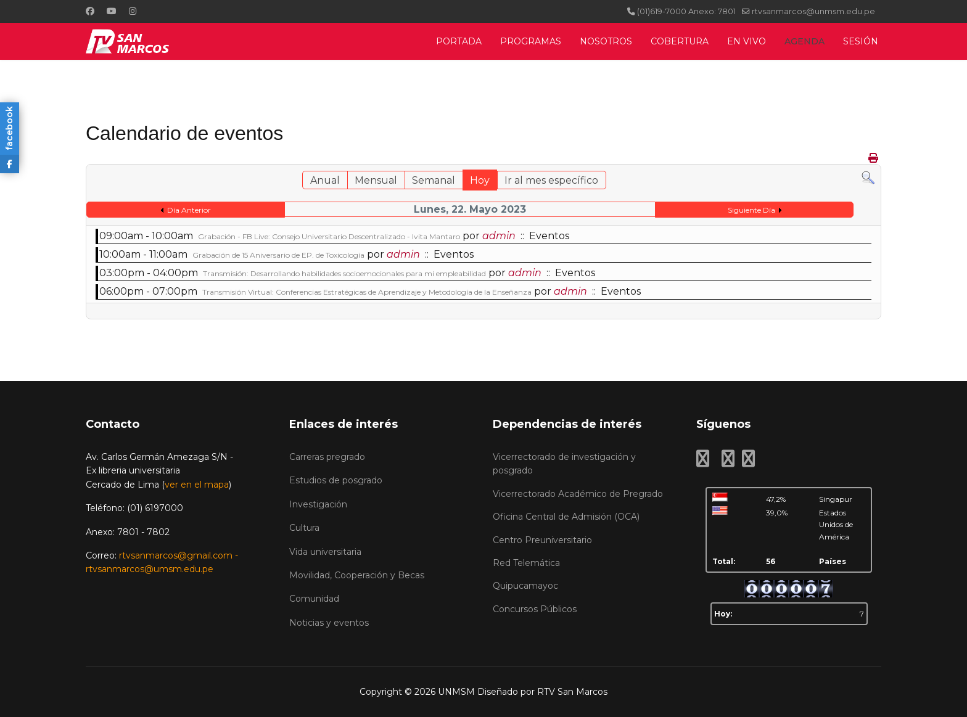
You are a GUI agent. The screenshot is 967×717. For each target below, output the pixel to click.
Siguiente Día (751, 210)
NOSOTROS (606, 41)
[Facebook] (90, 11)
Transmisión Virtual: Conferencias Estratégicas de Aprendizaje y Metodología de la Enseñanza (367, 292)
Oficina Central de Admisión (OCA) (566, 516)
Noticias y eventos (329, 622)
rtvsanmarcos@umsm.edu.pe (149, 569)
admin (499, 236)
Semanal (433, 180)
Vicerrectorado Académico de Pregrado (578, 493)
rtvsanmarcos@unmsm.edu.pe (813, 11)
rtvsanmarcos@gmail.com (175, 555)
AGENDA (804, 41)
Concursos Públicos (535, 609)
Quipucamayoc (525, 585)
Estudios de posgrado (335, 480)
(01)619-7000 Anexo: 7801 (686, 11)
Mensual (376, 180)
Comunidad (314, 598)
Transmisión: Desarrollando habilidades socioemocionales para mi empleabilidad (344, 273)
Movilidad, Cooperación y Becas (356, 575)
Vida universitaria (325, 551)
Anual (325, 180)
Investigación (318, 504)
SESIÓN (860, 41)
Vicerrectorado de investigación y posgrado (564, 463)
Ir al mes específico (551, 180)
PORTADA (459, 41)
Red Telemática (526, 562)
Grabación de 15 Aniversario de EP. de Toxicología (278, 255)
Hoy (480, 180)
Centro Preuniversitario (542, 540)
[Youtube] (112, 11)
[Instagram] (132, 11)
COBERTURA (680, 41)
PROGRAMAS (530, 41)
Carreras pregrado (327, 456)
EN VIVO (746, 41)
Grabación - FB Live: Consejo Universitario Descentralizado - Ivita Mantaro (329, 236)
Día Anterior (189, 210)
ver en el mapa (197, 484)
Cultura (304, 527)
